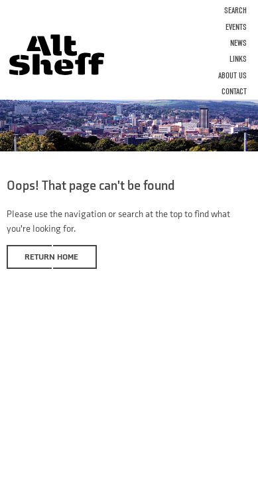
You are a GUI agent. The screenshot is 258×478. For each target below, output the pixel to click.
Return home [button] (51, 257)
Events (236, 27)
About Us (232, 75)
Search (235, 10)
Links (238, 59)
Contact (234, 91)
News (238, 43)
